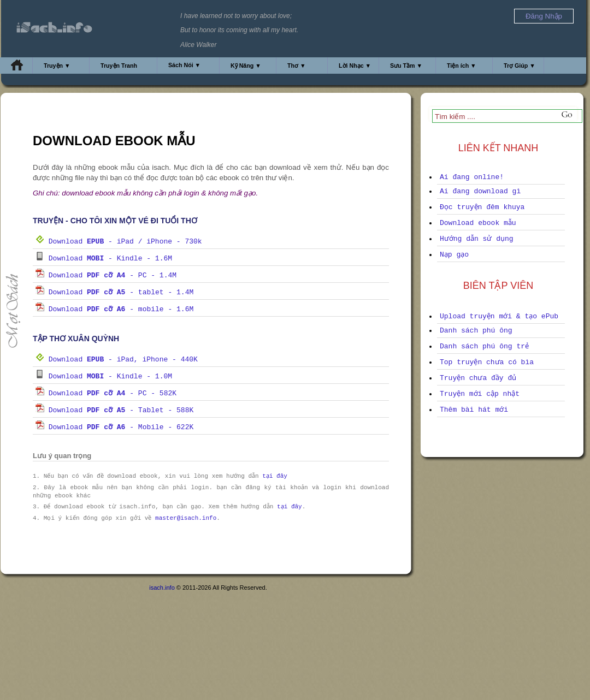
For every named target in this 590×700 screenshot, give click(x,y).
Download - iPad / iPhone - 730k (119, 242)
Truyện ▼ (57, 65)
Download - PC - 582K (106, 393)
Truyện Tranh (119, 65)
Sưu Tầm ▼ (406, 65)
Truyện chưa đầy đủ (478, 378)
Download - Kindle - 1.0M (104, 376)
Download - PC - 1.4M (106, 275)
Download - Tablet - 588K (114, 410)
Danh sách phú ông (476, 331)
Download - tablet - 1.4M (114, 292)
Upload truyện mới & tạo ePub (499, 316)
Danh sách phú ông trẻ (484, 346)
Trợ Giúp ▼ (519, 65)
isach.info (161, 587)
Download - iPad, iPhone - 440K (117, 359)
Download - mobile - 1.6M (114, 309)
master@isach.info (185, 518)
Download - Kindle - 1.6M (104, 258)
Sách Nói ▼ (184, 65)
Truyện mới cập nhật (480, 394)
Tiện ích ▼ (461, 65)
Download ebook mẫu (478, 223)
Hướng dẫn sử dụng (477, 239)
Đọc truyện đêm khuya (482, 207)
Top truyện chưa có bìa (487, 362)
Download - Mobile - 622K (114, 427)
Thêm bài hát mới (474, 410)
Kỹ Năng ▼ (246, 65)
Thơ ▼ (296, 65)
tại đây (275, 476)
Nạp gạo (454, 255)
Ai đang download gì (480, 191)
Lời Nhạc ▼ (355, 65)
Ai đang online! (472, 177)
